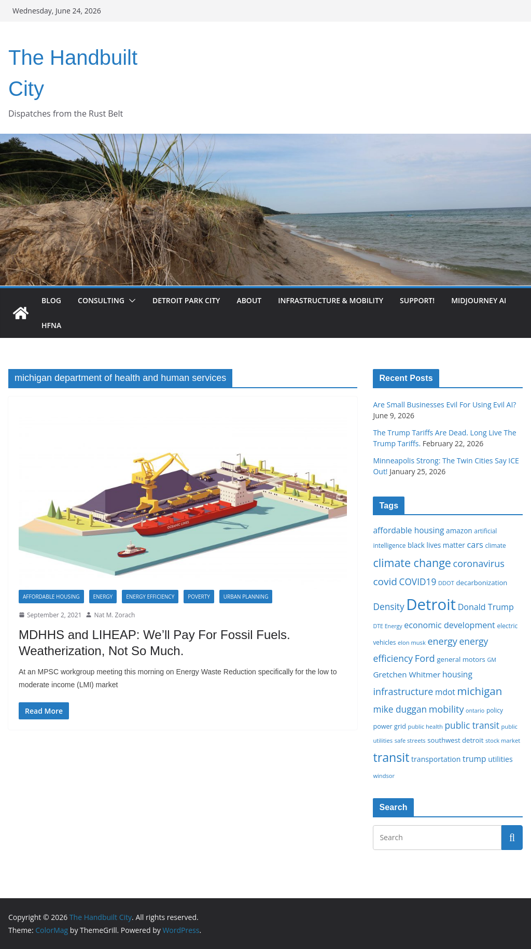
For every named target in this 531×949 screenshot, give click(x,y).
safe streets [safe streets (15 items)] (410, 740)
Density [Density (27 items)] (388, 607)
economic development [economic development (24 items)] (449, 625)
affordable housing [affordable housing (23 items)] (408, 530)
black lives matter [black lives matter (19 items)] (436, 545)
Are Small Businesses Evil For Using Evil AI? (444, 404)
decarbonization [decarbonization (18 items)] (482, 582)
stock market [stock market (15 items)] (502, 740)
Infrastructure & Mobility (330, 300)
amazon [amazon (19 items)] (459, 530)
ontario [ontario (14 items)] (475, 710)
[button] (130, 300)
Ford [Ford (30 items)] (425, 657)
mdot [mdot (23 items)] (445, 692)
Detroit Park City (186, 300)
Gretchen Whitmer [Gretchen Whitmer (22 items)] (406, 674)
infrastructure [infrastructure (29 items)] (403, 691)
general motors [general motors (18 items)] (461, 659)
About (248, 300)
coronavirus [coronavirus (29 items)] (479, 563)
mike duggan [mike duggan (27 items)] (400, 709)
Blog (51, 300)
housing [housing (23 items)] (457, 674)
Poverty (199, 596)
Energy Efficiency (150, 596)
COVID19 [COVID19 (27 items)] (418, 582)
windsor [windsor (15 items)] (384, 776)
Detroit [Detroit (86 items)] (431, 604)
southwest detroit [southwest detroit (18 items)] (455, 740)
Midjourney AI (478, 300)
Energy (103, 596)
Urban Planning (246, 596)
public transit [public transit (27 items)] (471, 725)
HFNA (51, 325)
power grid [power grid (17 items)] (389, 726)
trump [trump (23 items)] (474, 758)
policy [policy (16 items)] (494, 710)
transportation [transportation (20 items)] (435, 759)
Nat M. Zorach (114, 615)
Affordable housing (51, 596)
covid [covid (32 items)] (385, 581)
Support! (417, 300)
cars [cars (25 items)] (475, 544)
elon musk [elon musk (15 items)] (412, 642)
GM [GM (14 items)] (491, 659)
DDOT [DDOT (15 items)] (446, 583)
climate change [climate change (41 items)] (412, 562)
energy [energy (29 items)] (442, 641)
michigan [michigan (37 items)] (479, 691)
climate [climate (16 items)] (495, 545)
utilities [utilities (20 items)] (500, 759)
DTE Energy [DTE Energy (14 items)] (387, 626)
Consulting (101, 300)
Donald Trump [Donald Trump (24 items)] (486, 607)
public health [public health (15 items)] (425, 726)
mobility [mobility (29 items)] (446, 709)
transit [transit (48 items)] (391, 757)
